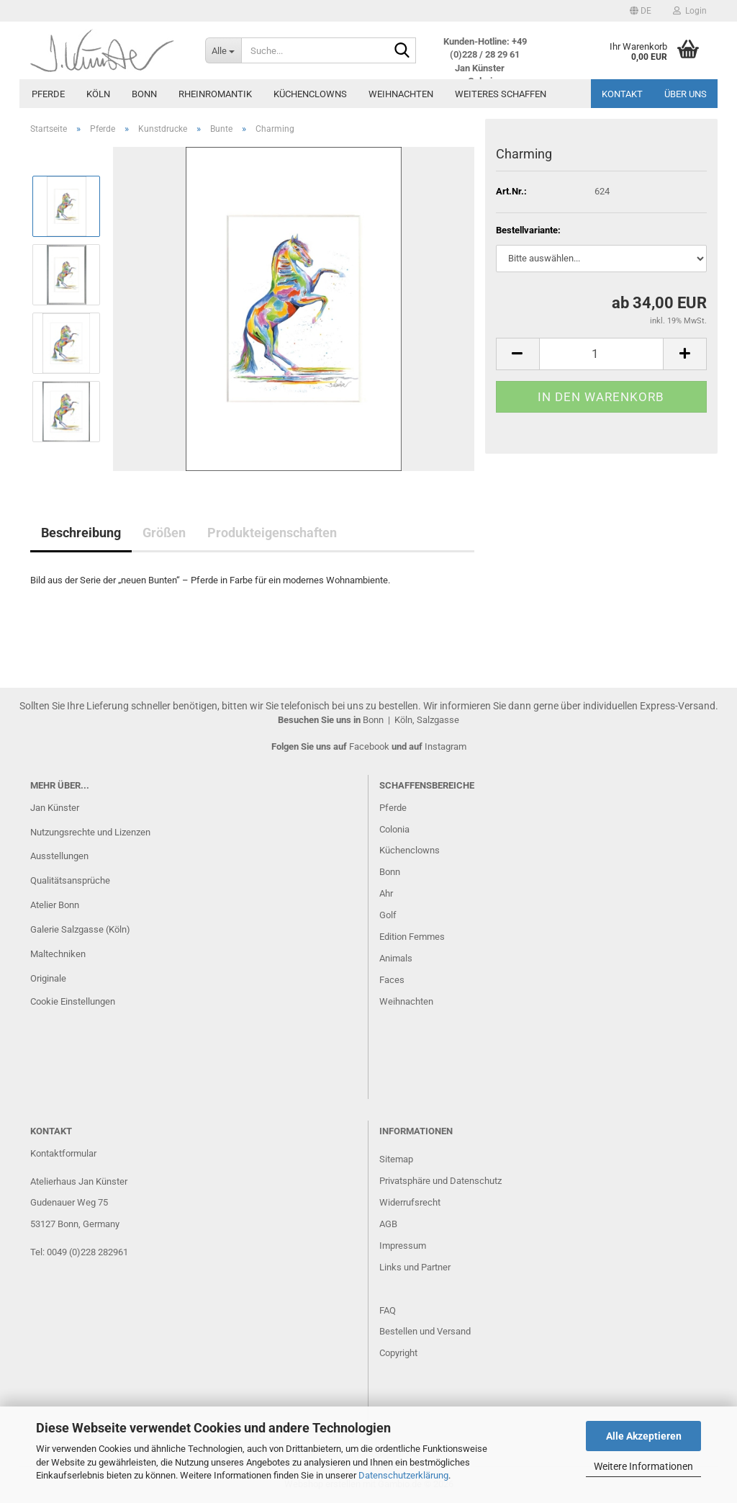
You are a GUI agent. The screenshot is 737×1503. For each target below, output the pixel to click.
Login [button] (690, 11)
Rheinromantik (215, 94)
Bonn (144, 94)
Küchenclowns (310, 94)
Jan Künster (54, 807)
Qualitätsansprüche (70, 880)
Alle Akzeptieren (644, 1436)
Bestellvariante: (528, 230)
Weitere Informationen (643, 1466)
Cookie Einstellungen (72, 1001)
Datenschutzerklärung (403, 1475)
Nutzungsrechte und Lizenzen (90, 832)
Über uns (685, 94)
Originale (48, 978)
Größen (164, 532)
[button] (640, 11)
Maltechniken (58, 953)
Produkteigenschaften (272, 532)
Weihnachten (400, 94)
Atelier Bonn (54, 904)
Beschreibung (81, 532)
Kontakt (622, 94)
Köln (98, 94)
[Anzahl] (601, 354)
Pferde (48, 94)
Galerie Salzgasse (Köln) (80, 929)
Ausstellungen (59, 856)
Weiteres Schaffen (500, 94)
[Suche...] (223, 50)
